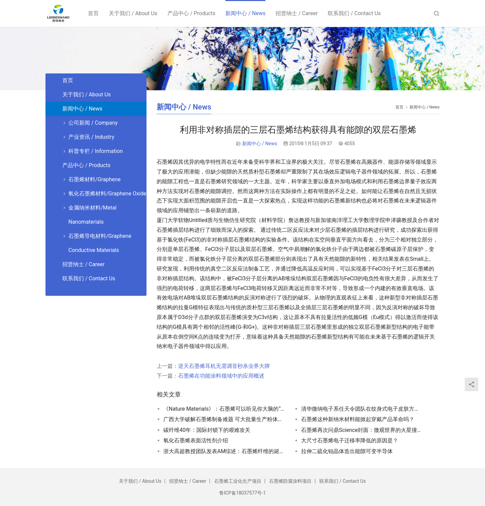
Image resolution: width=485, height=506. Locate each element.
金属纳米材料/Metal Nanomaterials (92, 214)
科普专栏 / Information (95, 151)
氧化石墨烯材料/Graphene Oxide (107, 193)
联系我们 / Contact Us (354, 13)
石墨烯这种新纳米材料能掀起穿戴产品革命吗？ (357, 419)
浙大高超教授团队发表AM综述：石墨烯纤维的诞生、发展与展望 (224, 451)
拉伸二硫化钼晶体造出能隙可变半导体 (347, 451)
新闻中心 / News (245, 13)
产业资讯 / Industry (91, 137)
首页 (93, 13)
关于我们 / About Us (133, 13)
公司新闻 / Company (93, 123)
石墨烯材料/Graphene (94, 179)
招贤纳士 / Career (297, 13)
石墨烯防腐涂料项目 (290, 481)
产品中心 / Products (191, 13)
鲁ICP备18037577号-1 (242, 493)
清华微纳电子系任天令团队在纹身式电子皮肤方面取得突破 (361, 409)
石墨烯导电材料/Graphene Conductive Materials (99, 243)
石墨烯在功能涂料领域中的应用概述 (221, 376)
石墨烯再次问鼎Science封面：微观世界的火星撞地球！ (361, 430)
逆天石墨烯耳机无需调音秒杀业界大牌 (224, 366)
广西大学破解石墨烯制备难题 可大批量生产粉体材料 (224, 419)
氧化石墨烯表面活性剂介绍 (195, 440)
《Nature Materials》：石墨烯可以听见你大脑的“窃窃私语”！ (224, 409)
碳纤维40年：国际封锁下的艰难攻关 (206, 430)
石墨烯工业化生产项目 (237, 481)
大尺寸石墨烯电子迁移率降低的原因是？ (349, 440)
